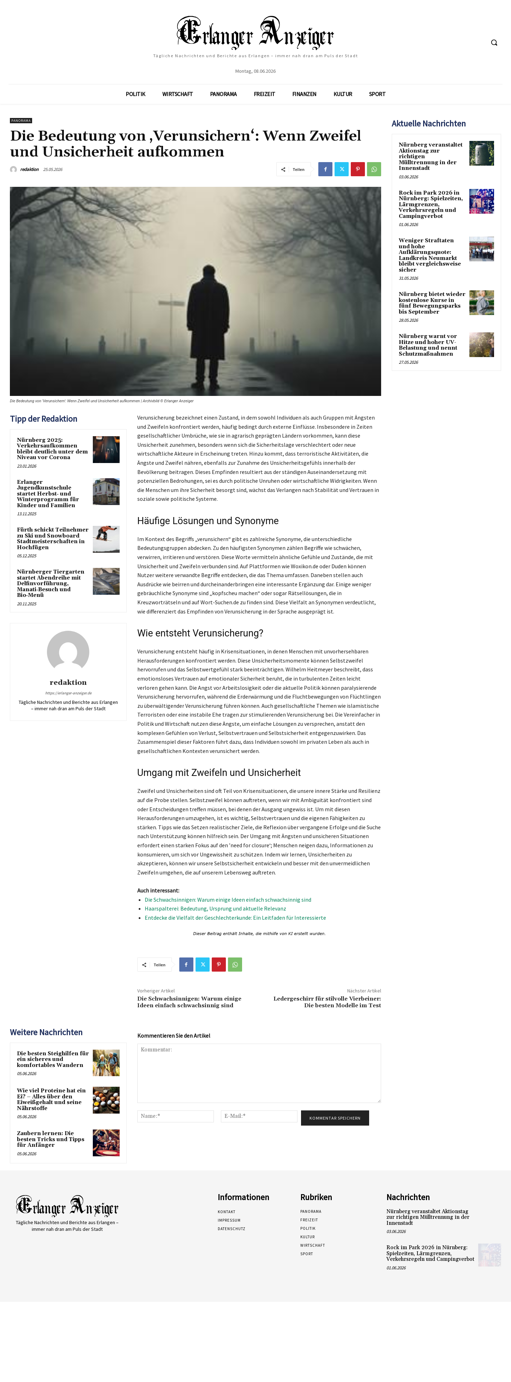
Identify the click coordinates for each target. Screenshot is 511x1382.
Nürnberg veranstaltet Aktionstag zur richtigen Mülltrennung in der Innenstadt (427, 1217)
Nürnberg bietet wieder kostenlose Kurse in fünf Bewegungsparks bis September (432, 303)
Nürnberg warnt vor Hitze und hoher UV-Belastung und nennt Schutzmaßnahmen (428, 345)
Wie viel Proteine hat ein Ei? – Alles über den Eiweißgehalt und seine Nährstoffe (51, 1099)
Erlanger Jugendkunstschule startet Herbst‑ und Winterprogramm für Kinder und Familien (48, 494)
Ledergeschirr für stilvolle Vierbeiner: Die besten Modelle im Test (327, 1002)
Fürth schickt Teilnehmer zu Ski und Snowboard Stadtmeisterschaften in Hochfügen (53, 539)
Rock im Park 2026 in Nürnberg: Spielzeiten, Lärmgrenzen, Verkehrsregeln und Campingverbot (431, 205)
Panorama (21, 120)
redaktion (29, 169)
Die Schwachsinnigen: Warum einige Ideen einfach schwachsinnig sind (228, 899)
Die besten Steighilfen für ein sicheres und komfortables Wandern (53, 1059)
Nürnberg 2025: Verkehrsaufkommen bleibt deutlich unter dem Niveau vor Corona (52, 449)
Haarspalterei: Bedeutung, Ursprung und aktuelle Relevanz (215, 908)
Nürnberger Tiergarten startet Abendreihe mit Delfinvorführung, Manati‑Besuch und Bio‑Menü (50, 584)
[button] (494, 42)
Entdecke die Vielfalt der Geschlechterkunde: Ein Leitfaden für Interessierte (235, 917)
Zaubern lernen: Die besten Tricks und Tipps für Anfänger (50, 1139)
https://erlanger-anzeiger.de (68, 692)
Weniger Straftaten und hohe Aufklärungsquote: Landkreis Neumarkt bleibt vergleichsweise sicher (430, 255)
